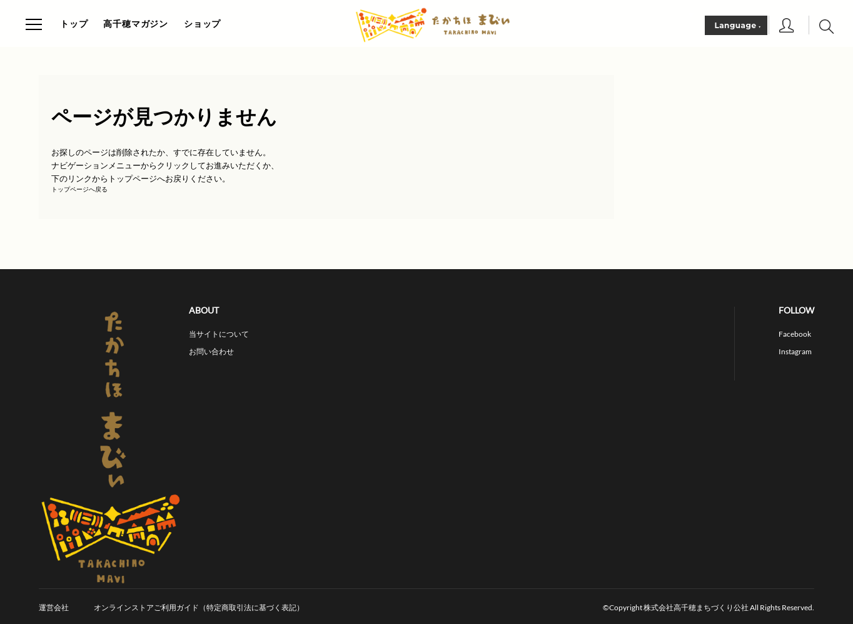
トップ (74, 24)
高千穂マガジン (135, 24)
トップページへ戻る (79, 189)
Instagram (795, 351)
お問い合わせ (211, 351)
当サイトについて (219, 334)
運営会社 (54, 607)
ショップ (202, 24)
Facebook (795, 334)
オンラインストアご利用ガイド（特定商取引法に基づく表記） (199, 607)
